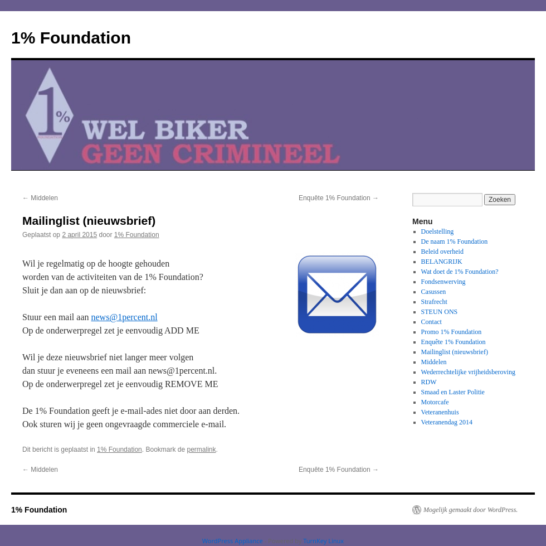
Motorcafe (435, 402)
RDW (429, 382)
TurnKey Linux (323, 541)
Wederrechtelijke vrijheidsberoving (468, 372)
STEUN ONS (439, 312)
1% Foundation (71, 37)
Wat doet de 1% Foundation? (460, 272)
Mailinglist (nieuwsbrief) (454, 352)
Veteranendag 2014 (446, 422)
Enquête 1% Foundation (339, 198)
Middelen (40, 198)
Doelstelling (437, 231)
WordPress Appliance (232, 541)
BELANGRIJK (441, 261)
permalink (201, 449)
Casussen (433, 292)
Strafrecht (434, 302)
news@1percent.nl (124, 317)
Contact (431, 322)
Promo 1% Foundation (451, 332)
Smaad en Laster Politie (453, 392)
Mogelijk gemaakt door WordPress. (470, 510)
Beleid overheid (442, 251)
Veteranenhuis (440, 412)
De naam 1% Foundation (454, 241)
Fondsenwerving (443, 282)
